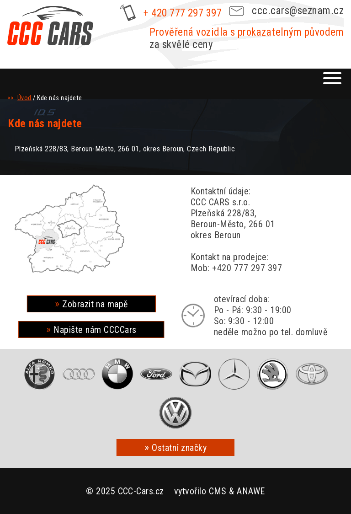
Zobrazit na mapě (95, 304)
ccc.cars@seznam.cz (298, 11)
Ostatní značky (179, 447)
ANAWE (251, 491)
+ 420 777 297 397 (183, 13)
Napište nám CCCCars (94, 329)
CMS (218, 491)
